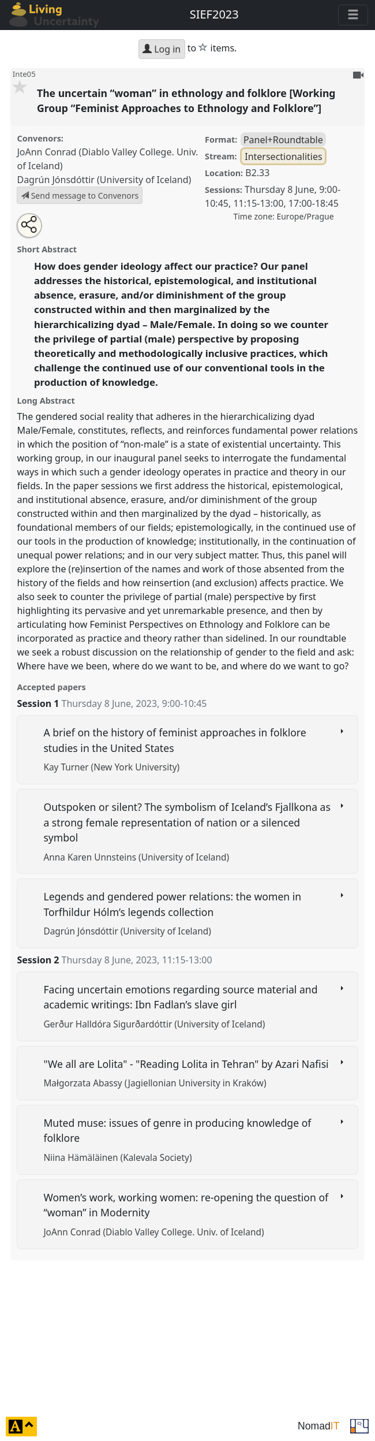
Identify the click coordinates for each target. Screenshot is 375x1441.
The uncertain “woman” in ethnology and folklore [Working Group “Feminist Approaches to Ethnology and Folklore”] (186, 100)
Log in (161, 49)
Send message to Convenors (79, 195)
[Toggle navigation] (353, 15)
